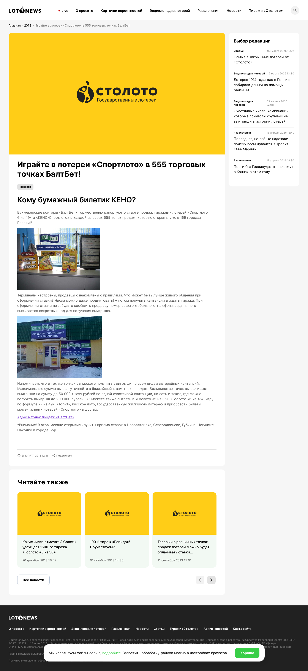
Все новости (33, 580)
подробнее (111, 653)
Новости (234, 10)
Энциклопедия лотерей (170, 10)
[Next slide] (211, 580)
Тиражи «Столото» (266, 10)
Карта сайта (242, 628)
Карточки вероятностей (121, 10)
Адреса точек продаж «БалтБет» (45, 417)
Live (65, 10)
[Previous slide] (200, 580)
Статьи (159, 628)
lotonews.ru (22, 639)
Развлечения (208, 10)
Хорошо (247, 653)
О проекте (84, 10)
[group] (49, 529)
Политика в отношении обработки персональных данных (44, 660)
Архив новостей (216, 628)
